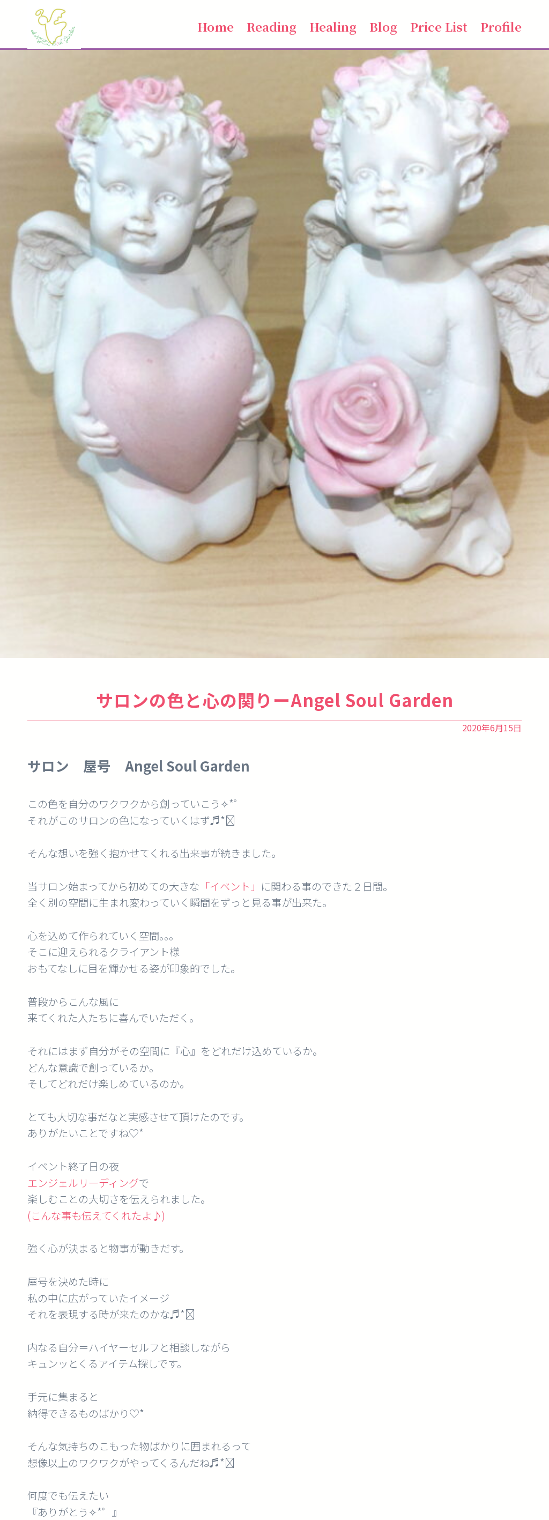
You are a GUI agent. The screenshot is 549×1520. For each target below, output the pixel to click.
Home (215, 26)
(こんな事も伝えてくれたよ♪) (96, 1215)
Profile (501, 26)
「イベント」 (230, 886)
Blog (383, 26)
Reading (271, 26)
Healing (333, 26)
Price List (439, 26)
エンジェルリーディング (83, 1182)
